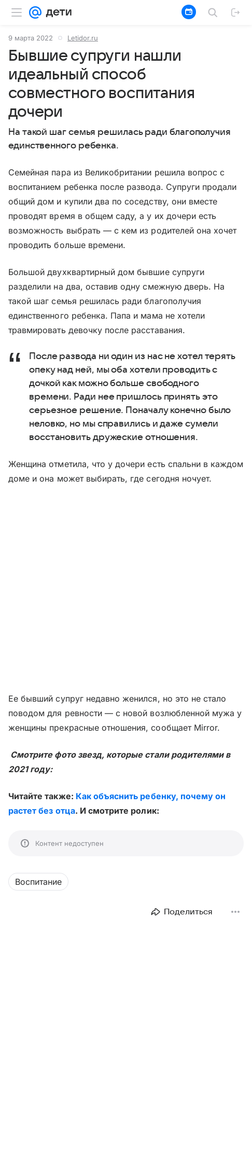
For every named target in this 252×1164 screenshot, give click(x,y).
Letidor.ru (82, 38)
